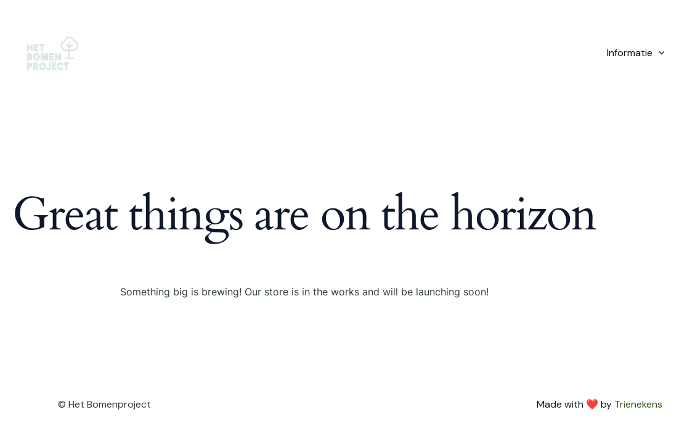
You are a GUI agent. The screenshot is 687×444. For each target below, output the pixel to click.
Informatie (636, 53)
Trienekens (638, 404)
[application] (658, 53)
